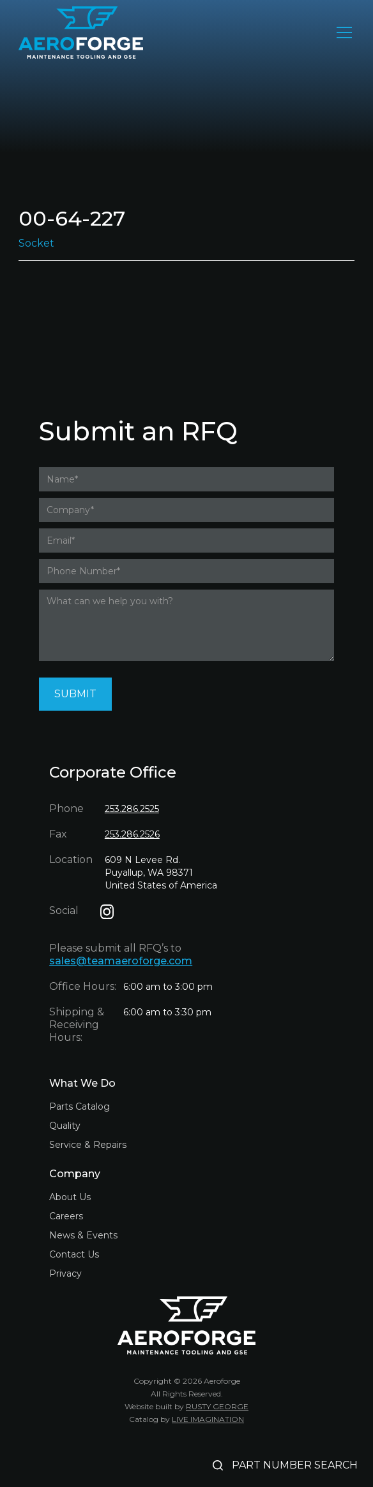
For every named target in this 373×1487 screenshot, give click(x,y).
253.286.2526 (132, 834)
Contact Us (74, 1254)
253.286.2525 (132, 809)
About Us (70, 1197)
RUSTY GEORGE (217, 1406)
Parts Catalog (79, 1106)
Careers (66, 1216)
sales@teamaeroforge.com (120, 961)
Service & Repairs (87, 1144)
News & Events (83, 1235)
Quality (64, 1125)
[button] (341, 32)
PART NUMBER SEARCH (295, 1465)
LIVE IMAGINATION (208, 1419)
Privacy (65, 1273)
